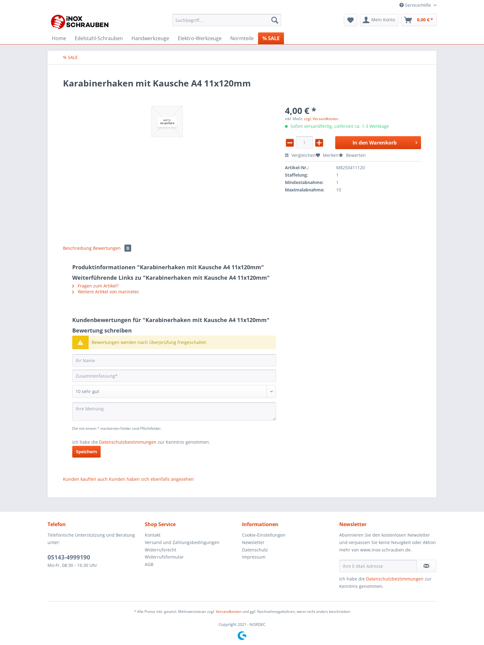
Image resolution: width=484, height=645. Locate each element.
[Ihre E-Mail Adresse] (378, 566)
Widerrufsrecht (160, 550)
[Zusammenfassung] (174, 376)
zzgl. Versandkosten (321, 118)
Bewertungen (112, 248)
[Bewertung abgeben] (174, 391)
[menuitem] (226, 23)
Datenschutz (255, 550)
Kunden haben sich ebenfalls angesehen (151, 479)
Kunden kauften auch (85, 479)
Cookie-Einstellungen (264, 535)
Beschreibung (77, 248)
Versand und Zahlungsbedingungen (182, 542)
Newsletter (253, 542)
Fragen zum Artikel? (95, 286)
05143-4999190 (69, 557)
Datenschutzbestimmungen (127, 442)
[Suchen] (274, 20)
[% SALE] (271, 38)
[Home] (59, 38)
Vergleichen (300, 155)
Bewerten (352, 155)
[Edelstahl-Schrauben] (98, 38)
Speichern (86, 451)
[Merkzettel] (350, 20)
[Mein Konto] (379, 20)
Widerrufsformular (164, 557)
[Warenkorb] (418, 20)
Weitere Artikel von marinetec (105, 292)
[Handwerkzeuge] (150, 38)
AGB (149, 564)
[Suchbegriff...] (226, 20)
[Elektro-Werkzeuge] (199, 38)
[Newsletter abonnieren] (426, 566)
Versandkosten (228, 611)
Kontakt (153, 535)
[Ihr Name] (174, 360)
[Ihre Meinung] (174, 411)
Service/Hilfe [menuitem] (415, 5)
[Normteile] (242, 38)
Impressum (253, 557)
